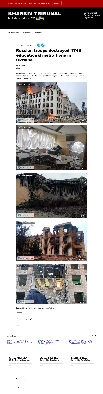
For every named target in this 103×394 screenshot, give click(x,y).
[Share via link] (31, 319)
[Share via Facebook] (17, 319)
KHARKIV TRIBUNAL (34, 13)
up (3, 390)
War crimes (38, 32)
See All (94, 336)
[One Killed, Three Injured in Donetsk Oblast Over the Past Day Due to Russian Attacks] (82, 347)
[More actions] (86, 45)
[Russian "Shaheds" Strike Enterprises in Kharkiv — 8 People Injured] (20, 347)
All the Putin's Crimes (13, 32)
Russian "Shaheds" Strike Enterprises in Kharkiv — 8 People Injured (18, 359)
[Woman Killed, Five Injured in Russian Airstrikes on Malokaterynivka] (51, 347)
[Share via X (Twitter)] (22, 319)
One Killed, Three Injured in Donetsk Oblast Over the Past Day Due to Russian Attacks (80, 359)
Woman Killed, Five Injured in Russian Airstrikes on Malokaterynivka (49, 359)
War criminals (27, 32)
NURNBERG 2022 (21, 18)
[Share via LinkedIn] (26, 319)
